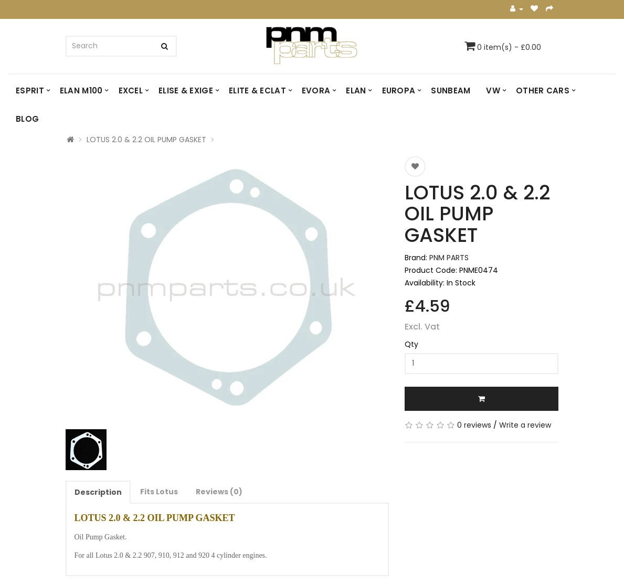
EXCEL (131, 90)
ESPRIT (30, 90)
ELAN (356, 90)
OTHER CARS (542, 90)
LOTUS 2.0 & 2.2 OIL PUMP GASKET (146, 139)
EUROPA (399, 90)
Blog (27, 118)
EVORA (316, 90)
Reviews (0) (219, 491)
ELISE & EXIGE (185, 90)
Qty (411, 344)
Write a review (525, 425)
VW (493, 90)
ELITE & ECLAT (257, 90)
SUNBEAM (450, 90)
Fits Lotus (159, 491)
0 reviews (474, 425)
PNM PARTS (449, 257)
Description (98, 492)
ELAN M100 (81, 90)
